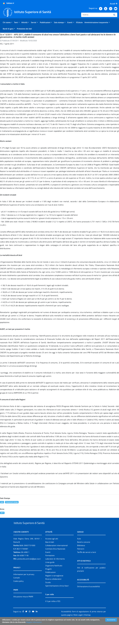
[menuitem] (7, 22)
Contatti (16, 583)
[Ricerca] (96, 15)
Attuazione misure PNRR (23, 602)
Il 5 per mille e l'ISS (52, 606)
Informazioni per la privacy (23, 579)
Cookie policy (18, 586)
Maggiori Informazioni (34, 622)
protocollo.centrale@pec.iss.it (29, 564)
